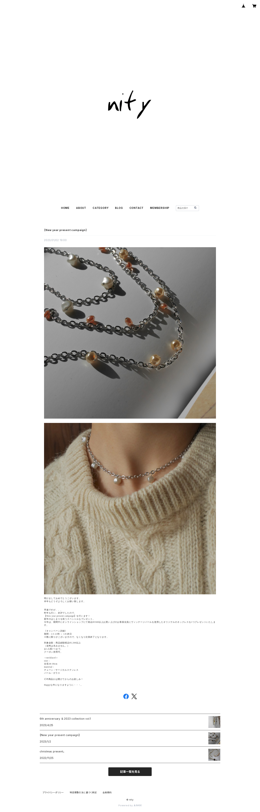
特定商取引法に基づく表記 (83, 792)
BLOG (119, 207)
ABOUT (81, 207)
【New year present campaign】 (65, 230)
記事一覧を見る (130, 771)
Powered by (130, 805)
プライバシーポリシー (53, 792)
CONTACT (136, 207)
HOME (65, 207)
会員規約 (107, 792)
